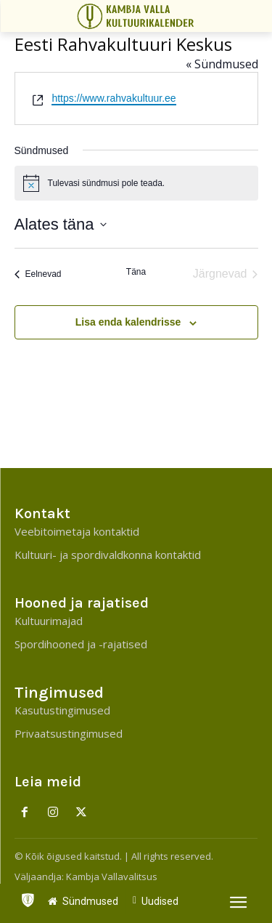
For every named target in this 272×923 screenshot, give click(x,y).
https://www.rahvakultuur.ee (113, 98)
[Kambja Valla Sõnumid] (138, 16)
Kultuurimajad (49, 620)
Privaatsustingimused (69, 733)
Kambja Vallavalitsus (111, 876)
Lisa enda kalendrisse (128, 322)
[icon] (28, 897)
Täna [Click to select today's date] (136, 272)
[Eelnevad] (38, 274)
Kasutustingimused (62, 710)
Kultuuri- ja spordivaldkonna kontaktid (108, 554)
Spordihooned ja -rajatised (81, 644)
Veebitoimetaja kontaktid (77, 531)
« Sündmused (222, 64)
